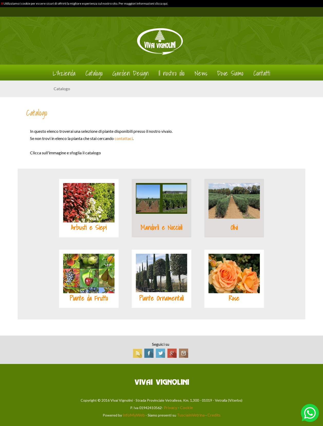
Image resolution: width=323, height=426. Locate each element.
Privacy (170, 407)
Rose (234, 298)
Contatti (261, 73)
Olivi (234, 227)
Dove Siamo (230, 73)
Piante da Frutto (89, 298)
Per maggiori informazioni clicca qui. (143, 3)
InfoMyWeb (134, 414)
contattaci (124, 138)
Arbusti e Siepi (89, 227)
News (201, 73)
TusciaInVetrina (191, 414)
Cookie (186, 407)
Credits (214, 414)
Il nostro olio (171, 73)
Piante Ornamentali (161, 298)
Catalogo (94, 73)
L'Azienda (64, 73)
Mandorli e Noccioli (161, 227)
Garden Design (130, 73)
